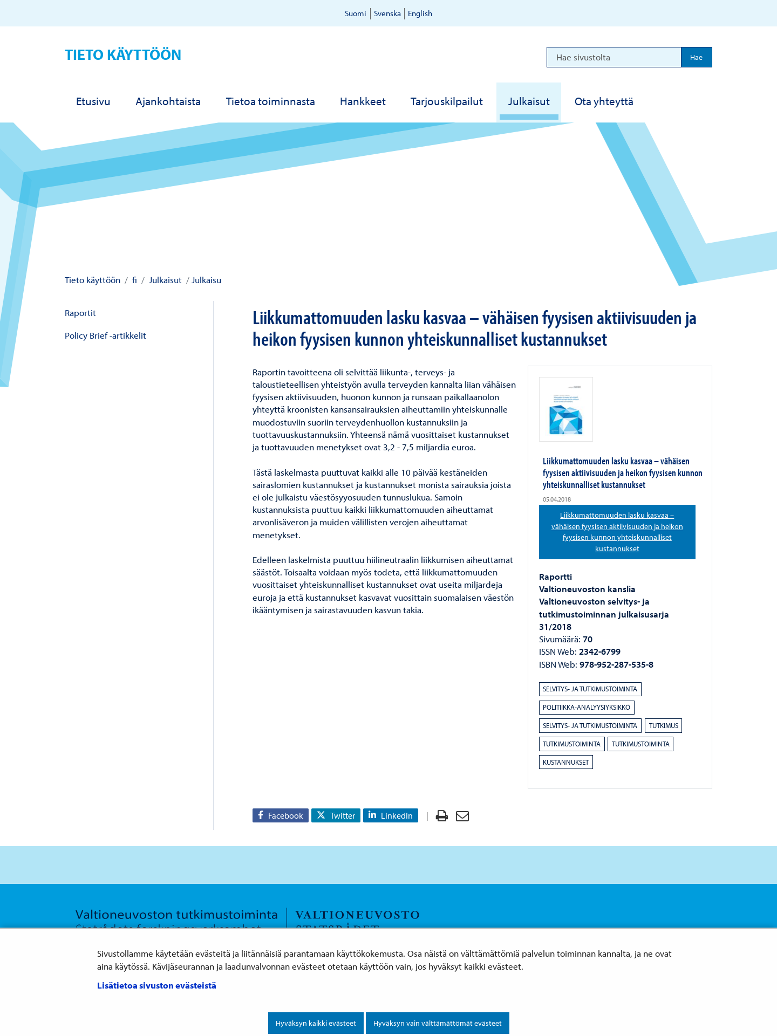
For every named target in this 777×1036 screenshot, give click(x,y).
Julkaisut (164, 279)
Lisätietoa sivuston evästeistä (156, 985)
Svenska (387, 13)
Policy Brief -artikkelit (105, 335)
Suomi (355, 13)
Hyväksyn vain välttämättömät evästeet (437, 1023)
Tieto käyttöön (123, 54)
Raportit (80, 312)
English (420, 13)
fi (133, 279)
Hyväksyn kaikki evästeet (316, 1023)
